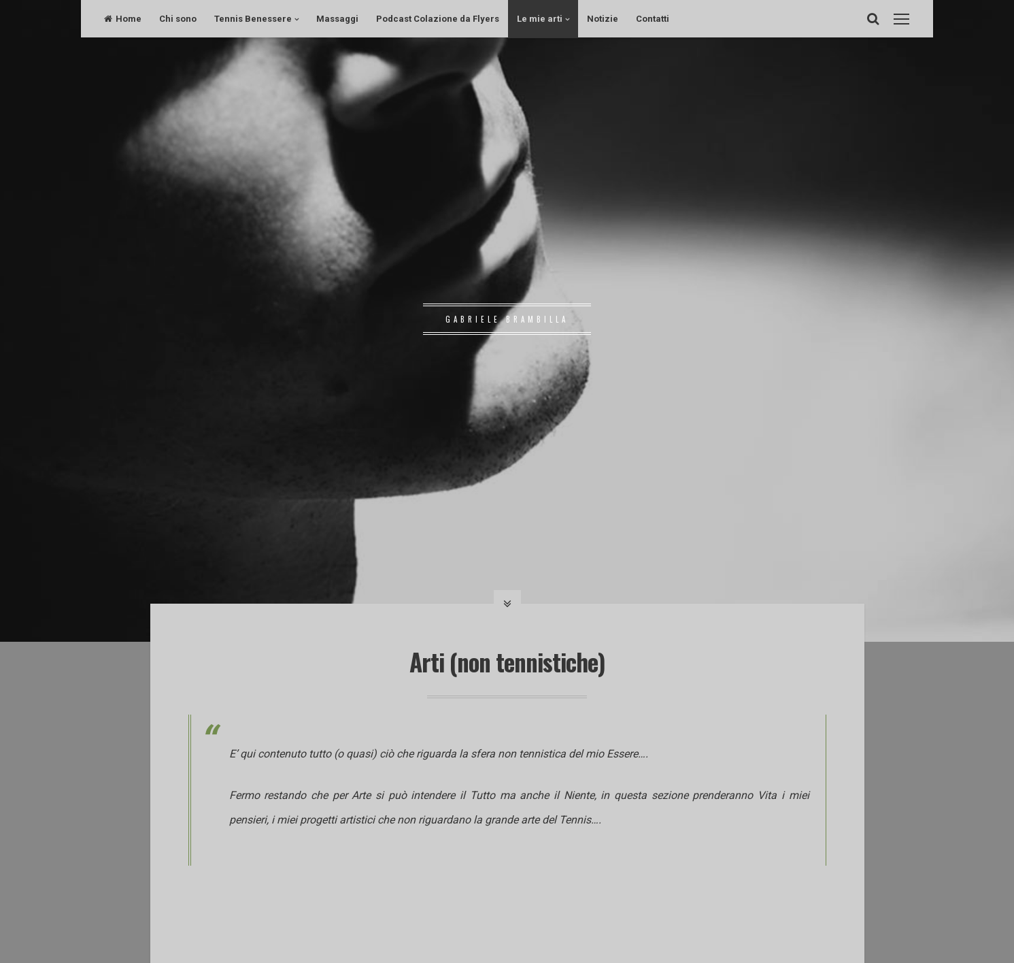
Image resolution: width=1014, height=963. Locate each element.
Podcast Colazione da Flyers (437, 19)
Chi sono (178, 19)
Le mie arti (539, 19)
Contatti (652, 19)
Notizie (602, 19)
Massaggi (337, 19)
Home (122, 19)
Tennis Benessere (253, 19)
